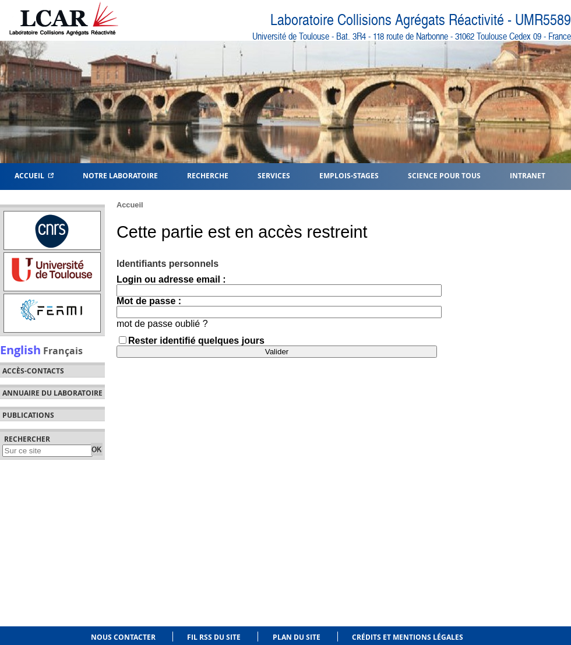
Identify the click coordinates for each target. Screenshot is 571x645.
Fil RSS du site (214, 637)
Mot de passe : (149, 301)
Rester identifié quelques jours (196, 341)
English (20, 349)
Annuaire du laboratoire (52, 393)
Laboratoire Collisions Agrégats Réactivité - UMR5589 (420, 20)
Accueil (34, 175)
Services (274, 175)
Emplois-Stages (349, 175)
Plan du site (296, 637)
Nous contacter (123, 637)
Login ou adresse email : (171, 279)
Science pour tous (444, 175)
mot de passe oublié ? (162, 324)
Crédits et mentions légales (407, 637)
